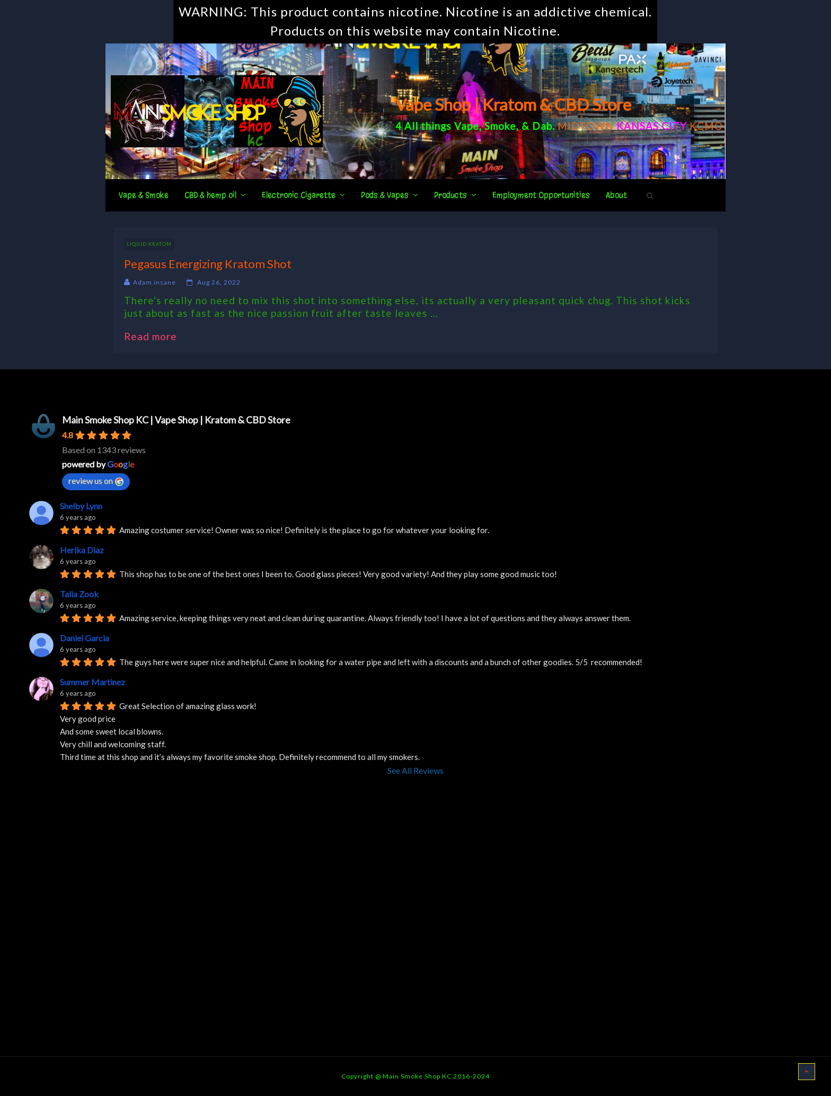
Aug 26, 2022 (219, 282)
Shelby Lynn (81, 506)
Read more (156, 336)
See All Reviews (415, 770)
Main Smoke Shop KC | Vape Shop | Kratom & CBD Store (176, 420)
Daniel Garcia (84, 638)
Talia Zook (79, 594)
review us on (95, 480)
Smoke (500, 126)
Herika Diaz (82, 550)
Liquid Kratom (149, 244)
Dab (542, 126)
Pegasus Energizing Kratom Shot (207, 264)
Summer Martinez (92, 682)
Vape (466, 126)
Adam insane (154, 282)
